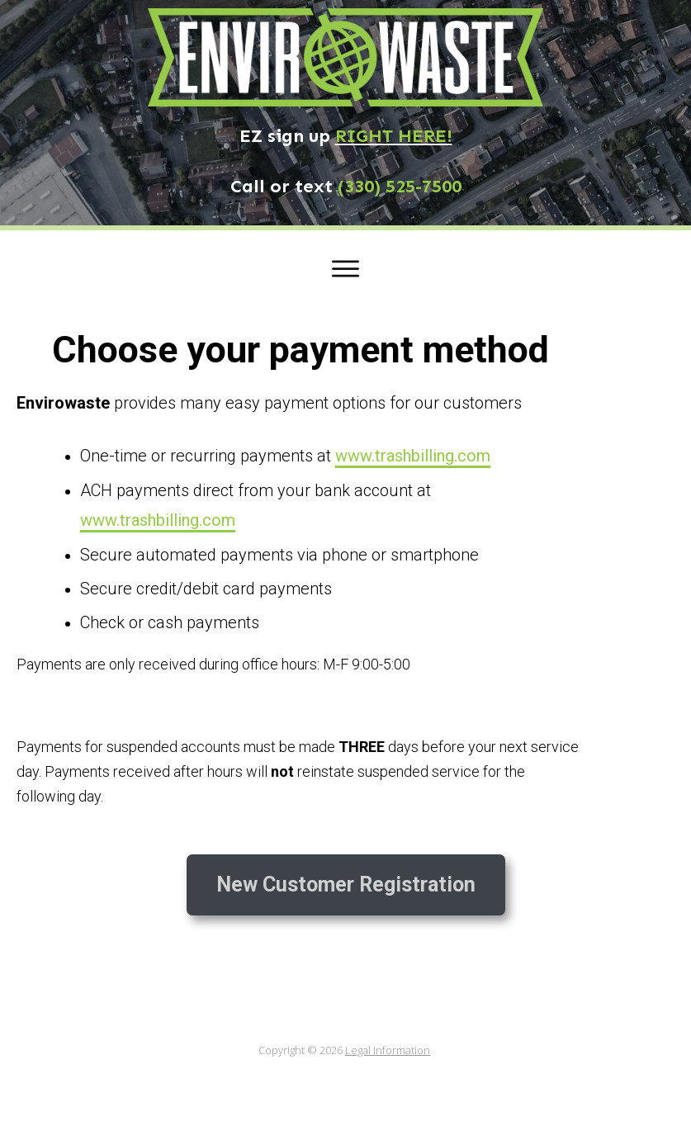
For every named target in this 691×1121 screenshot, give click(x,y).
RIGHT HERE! (393, 136)
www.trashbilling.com (412, 456)
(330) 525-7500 (399, 186)
